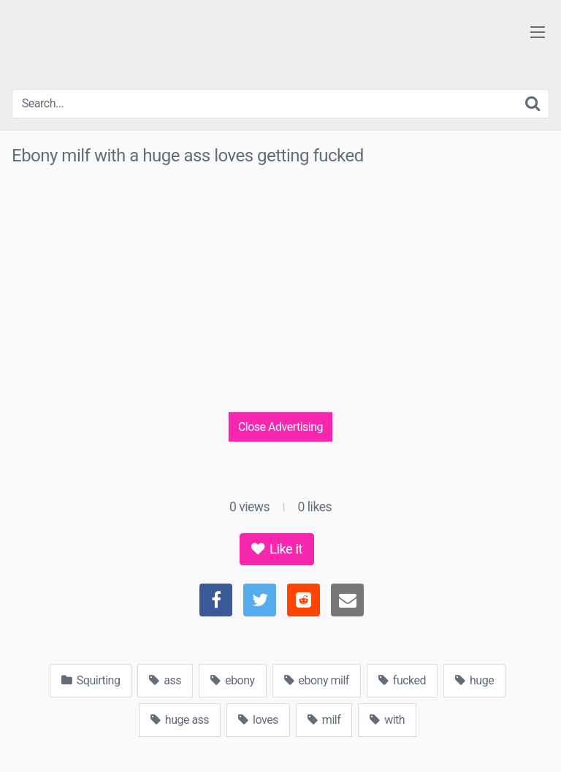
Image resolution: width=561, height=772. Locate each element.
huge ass (179, 720)
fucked (402, 680)
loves (258, 720)
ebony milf (316, 680)
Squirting (91, 680)
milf (324, 720)
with (387, 720)
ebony (232, 680)
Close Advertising (280, 426)
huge (474, 680)
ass (165, 680)
